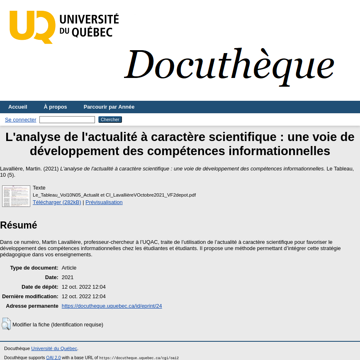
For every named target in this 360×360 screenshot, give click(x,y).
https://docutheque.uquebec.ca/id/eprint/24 (112, 306)
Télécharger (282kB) (57, 202)
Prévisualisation (104, 202)
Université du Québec (54, 348)
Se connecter (20, 120)
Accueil (17, 107)
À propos (55, 107)
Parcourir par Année (109, 107)
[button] (6, 324)
